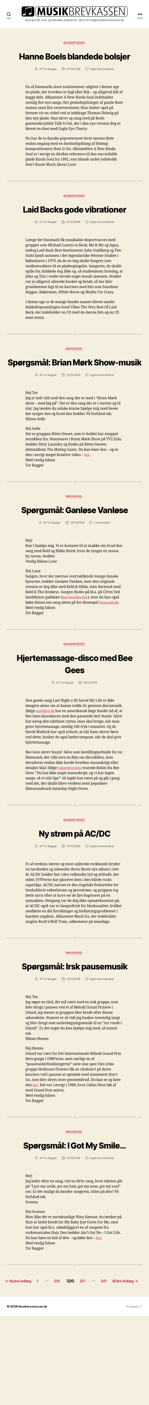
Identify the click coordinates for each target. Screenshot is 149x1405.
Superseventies (71, 821)
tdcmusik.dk (109, 655)
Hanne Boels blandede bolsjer (74, 64)
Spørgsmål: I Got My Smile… (74, 1218)
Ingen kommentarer (103, 83)
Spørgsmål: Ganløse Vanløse (74, 556)
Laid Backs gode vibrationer (74, 229)
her (87, 495)
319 (66, 1360)
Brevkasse (74, 376)
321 (94, 1360)
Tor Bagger (49, 83)
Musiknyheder (74, 44)
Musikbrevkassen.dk (33, 1395)
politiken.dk (46, 764)
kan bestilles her (76, 650)
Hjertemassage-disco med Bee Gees (74, 716)
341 (118, 1360)
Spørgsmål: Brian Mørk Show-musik (74, 395)
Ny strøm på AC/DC (74, 886)
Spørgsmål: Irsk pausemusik (74, 1026)
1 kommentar (103, 575)
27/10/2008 (73, 83)
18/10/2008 (73, 415)
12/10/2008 (73, 1045)
